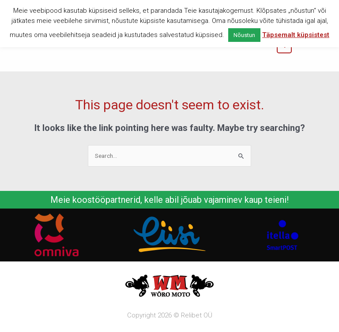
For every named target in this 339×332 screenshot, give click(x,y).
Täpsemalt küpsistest (295, 35)
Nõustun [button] (244, 35)
